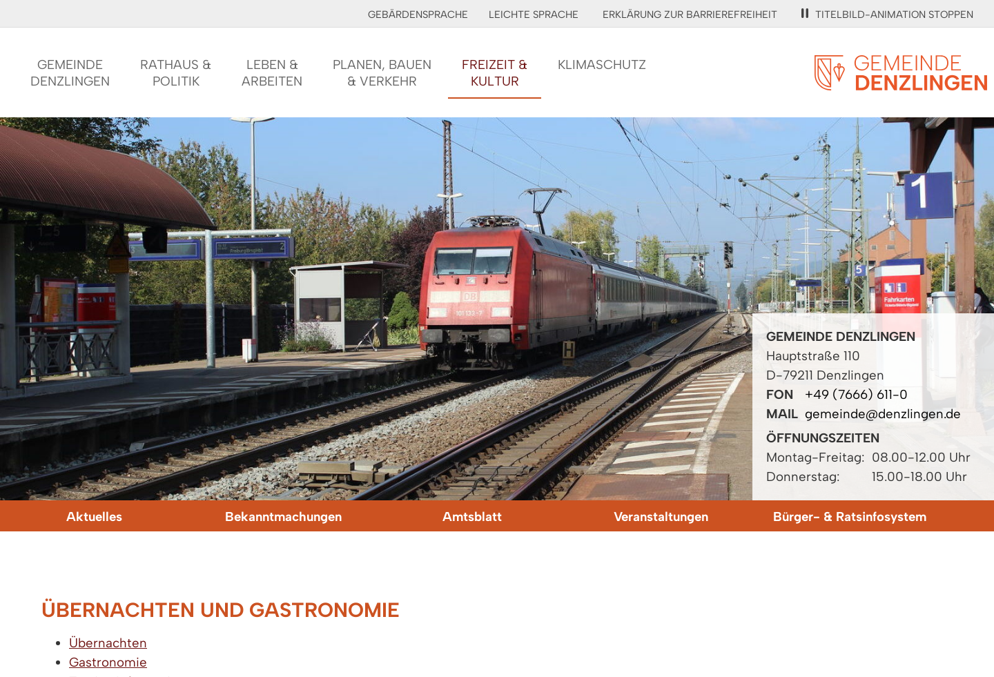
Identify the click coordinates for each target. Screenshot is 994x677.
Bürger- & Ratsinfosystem (849, 516)
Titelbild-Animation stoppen (887, 14)
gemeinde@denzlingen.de (883, 414)
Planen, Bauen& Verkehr (382, 73)
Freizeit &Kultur (494, 73)
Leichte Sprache (533, 14)
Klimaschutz (602, 64)
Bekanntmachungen (283, 516)
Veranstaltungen (661, 516)
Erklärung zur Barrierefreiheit (690, 14)
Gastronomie (108, 662)
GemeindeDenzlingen (70, 73)
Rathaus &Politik (175, 73)
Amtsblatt (472, 516)
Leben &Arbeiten (272, 73)
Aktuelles (94, 516)
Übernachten (108, 643)
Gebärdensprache (418, 14)
